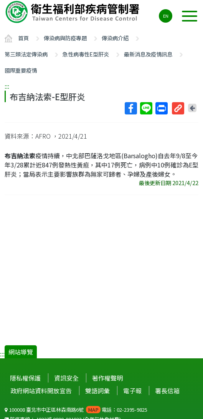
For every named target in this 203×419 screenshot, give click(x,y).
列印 (161, 108)
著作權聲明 (107, 378)
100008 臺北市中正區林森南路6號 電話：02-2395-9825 (76, 409)
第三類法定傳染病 (26, 54)
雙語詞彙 (97, 390)
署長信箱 (167, 390)
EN (165, 16)
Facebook (130, 108)
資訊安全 (66, 378)
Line (145, 108)
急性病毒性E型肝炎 (86, 54)
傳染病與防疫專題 (65, 38)
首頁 (23, 38)
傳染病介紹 (115, 38)
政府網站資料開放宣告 (41, 390)
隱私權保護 (25, 378)
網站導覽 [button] (20, 351)
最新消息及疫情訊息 (148, 54)
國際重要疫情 (21, 70)
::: (7, 86)
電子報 (132, 390)
